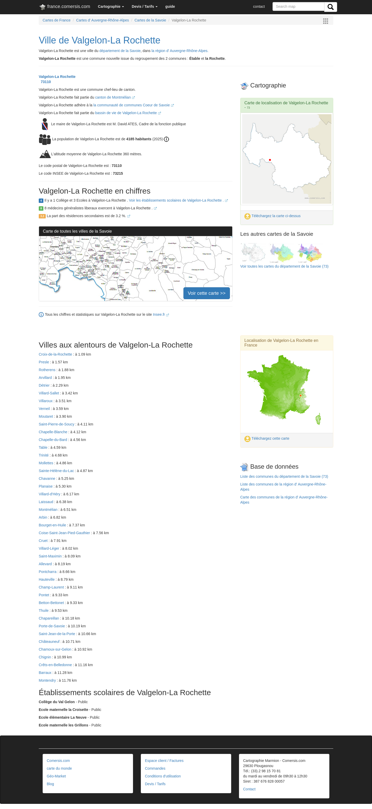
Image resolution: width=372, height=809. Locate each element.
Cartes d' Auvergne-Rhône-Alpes (102, 20)
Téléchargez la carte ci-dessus (272, 216)
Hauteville (47, 579)
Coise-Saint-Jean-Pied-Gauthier (65, 533)
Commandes (155, 768)
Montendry (48, 680)
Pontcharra (48, 572)
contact (259, 6)
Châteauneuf (49, 641)
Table (43, 447)
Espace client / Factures (164, 761)
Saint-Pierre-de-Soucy (57, 424)
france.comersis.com (64, 7)
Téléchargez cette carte (266, 438)
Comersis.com (58, 761)
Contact (249, 789)
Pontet (44, 595)
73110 (45, 82)
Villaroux (46, 401)
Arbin (43, 517)
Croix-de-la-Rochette (56, 354)
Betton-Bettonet (52, 603)
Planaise (46, 486)
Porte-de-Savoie (52, 626)
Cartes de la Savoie (150, 20)
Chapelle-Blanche (53, 432)
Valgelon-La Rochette (57, 77)
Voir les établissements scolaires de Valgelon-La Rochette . (178, 200)
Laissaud (46, 502)
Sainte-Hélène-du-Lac (57, 471)
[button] (111, 6)
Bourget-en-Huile (53, 525)
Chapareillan (49, 618)
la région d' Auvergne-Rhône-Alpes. (179, 51)
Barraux (45, 673)
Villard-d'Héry (50, 494)
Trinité (44, 455)
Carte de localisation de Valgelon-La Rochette (286, 103)
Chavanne (47, 478)
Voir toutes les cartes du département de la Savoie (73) (284, 266)
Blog (50, 784)
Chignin (45, 657)
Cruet (44, 541)
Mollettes (46, 463)
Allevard (46, 564)
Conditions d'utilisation (163, 776)
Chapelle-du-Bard (53, 440)
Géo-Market (56, 776)
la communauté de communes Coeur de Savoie (133, 105)
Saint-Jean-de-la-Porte (57, 634)
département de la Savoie (120, 51)
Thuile (44, 610)
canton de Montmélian (115, 97)
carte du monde (59, 768)
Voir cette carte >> (207, 293)
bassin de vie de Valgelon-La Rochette (128, 113)
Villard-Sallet (49, 393)
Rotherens (47, 370)
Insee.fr (161, 314)
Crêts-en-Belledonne (56, 665)
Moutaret (46, 416)
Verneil (45, 409)
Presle (44, 362)
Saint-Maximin (51, 556)
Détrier (45, 385)
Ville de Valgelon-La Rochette (99, 40)
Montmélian (48, 510)
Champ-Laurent (52, 587)
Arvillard (46, 378)
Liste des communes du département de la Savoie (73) (284, 476)
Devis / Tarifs (155, 784)
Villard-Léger (49, 548)
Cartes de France (57, 20)
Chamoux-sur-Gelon (55, 649)
